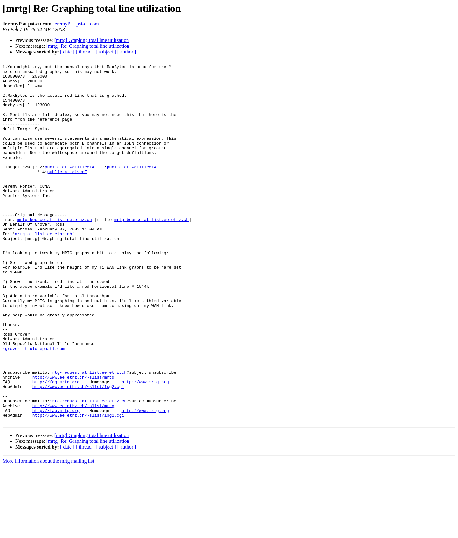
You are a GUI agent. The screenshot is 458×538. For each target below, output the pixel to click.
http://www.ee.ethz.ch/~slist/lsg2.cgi (78, 451)
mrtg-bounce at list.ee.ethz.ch (54, 251)
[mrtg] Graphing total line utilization (91, 40)
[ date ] (67, 51)
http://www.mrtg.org (145, 446)
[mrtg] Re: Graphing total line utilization (87, 46)
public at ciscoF (67, 193)
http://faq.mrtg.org (56, 446)
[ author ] (126, 51)
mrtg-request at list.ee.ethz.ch (88, 434)
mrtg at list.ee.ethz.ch (43, 268)
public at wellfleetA (69, 188)
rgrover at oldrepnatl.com (34, 405)
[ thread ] (85, 51)
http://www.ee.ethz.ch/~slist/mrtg (73, 440)
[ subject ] (106, 51)
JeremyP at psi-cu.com (76, 23)
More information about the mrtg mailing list (48, 532)
